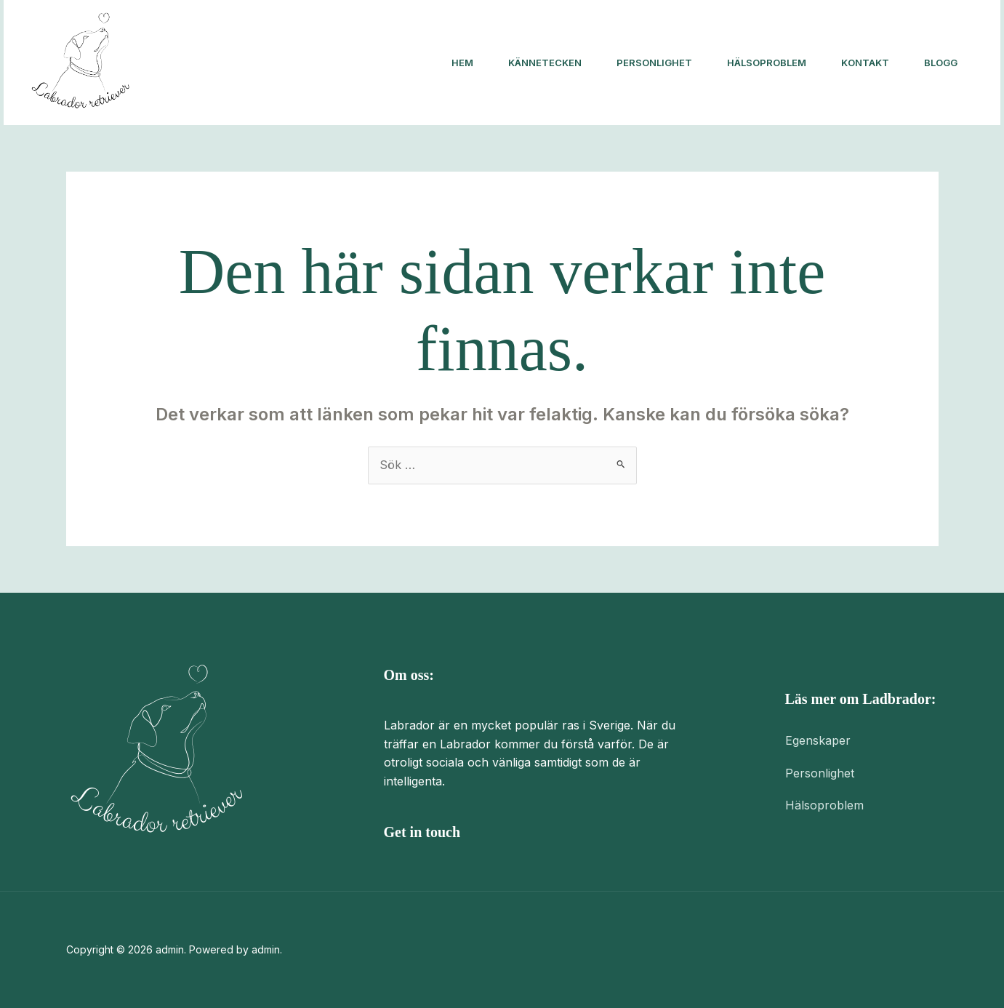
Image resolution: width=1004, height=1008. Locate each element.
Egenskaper (818, 740)
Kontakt (865, 62)
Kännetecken (545, 62)
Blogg (940, 62)
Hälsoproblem (766, 62)
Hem (462, 62)
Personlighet (654, 62)
